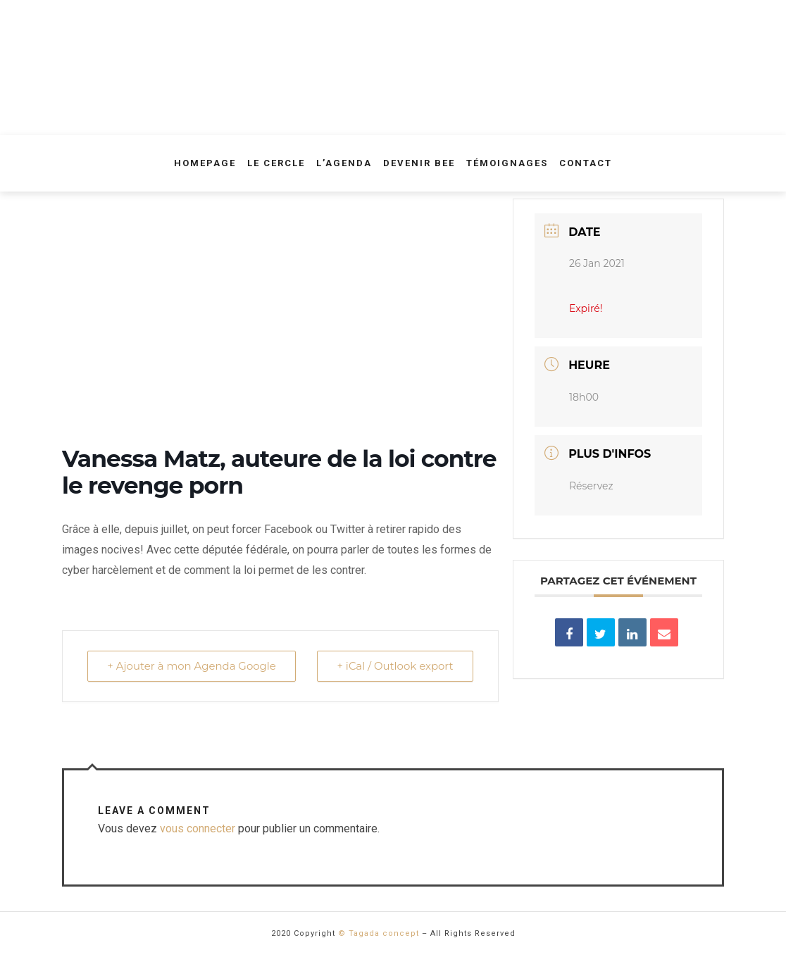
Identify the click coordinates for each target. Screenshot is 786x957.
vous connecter (197, 828)
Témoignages (507, 163)
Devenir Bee (419, 163)
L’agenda (344, 163)
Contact (585, 163)
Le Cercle (276, 163)
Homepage (205, 163)
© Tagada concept (378, 933)
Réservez (591, 486)
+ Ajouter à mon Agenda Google (192, 666)
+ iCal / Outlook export (394, 666)
